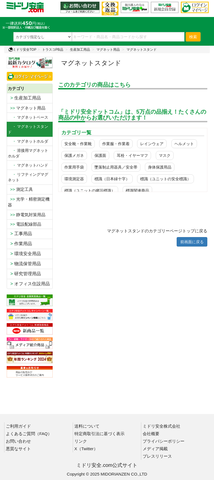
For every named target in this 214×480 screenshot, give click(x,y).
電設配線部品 (24, 224)
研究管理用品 (24, 273)
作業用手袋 (74, 167)
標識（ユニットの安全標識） (165, 179)
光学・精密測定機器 (29, 202)
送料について (86, 426)
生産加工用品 (80, 50)
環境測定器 (74, 179)
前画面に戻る (192, 242)
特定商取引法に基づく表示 (99, 433)
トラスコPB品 (52, 50)
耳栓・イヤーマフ (132, 155)
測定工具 (20, 189)
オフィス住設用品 (29, 283)
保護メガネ (74, 155)
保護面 (100, 155)
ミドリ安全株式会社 (161, 426)
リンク (80, 441)
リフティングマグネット (28, 177)
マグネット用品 (108, 50)
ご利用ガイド (18, 426)
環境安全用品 (24, 253)
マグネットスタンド (142, 50)
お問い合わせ (18, 441)
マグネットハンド (28, 165)
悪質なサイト (18, 448)
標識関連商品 (137, 190)
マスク (165, 155)
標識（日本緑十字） (112, 179)
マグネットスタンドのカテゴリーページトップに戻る (157, 230)
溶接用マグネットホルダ (28, 153)
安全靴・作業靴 (78, 144)
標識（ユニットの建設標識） (89, 190)
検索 (193, 37)
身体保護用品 (159, 167)
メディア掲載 (155, 448)
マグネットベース (28, 117)
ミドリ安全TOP (22, 50)
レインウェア (152, 144)
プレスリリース (157, 456)
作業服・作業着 (116, 144)
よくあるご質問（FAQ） (29, 433)
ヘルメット (184, 144)
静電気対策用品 (26, 214)
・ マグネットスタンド (28, 129)
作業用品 (20, 243)
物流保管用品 (24, 263)
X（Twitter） (86, 448)
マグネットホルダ (28, 141)
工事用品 (20, 233)
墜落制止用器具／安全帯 (115, 167)
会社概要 (151, 433)
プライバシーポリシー (163, 441)
